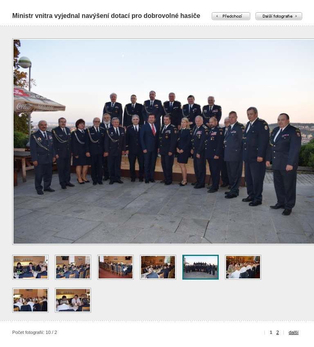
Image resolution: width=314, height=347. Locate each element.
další (293, 332)
